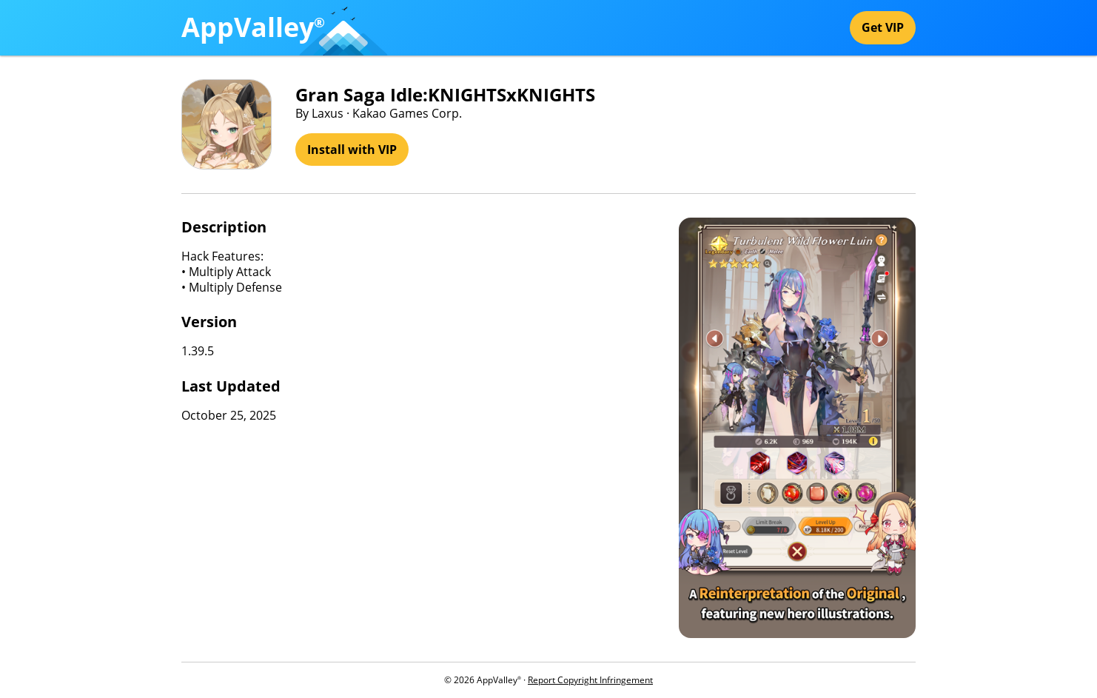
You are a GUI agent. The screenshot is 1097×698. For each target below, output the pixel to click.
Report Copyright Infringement (590, 680)
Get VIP (883, 27)
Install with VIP (352, 149)
